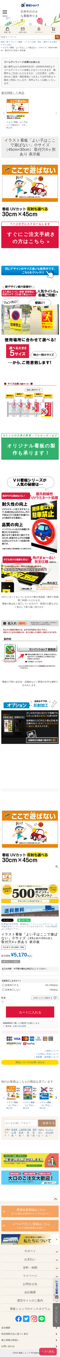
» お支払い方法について (47, 1054)
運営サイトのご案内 (30, 1300)
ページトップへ (55, 1199)
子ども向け (7, 45)
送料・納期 (30, 1267)
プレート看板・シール (20, 42)
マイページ (39, 30)
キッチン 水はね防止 (49, 1132)
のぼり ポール (41, 1132)
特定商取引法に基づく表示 (14, 1334)
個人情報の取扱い (10, 1340)
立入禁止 (53, 42)
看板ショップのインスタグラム (30, 1308)
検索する (49, 1123)
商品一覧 (7, 30)
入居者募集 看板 (23, 1132)
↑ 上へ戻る (48, 1351)
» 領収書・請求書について (46, 1057)
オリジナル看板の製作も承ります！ (30, 445)
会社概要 (30, 1292)
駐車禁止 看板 (14, 1132)
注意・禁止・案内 (39, 42)
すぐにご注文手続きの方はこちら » (30, 233)
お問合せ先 (30, 1284)
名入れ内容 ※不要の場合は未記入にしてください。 (25, 969)
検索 (57, 37)
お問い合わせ (8, 1346)
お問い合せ (23, 30)
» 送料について (51, 1051)
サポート (30, 1251)
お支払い (30, 1259)
